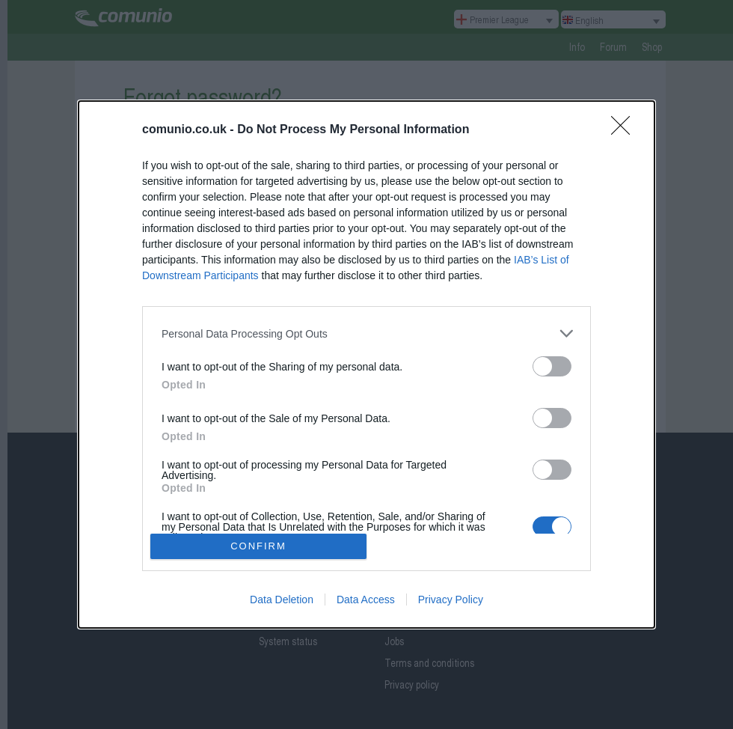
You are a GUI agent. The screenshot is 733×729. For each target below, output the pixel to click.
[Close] (625, 130)
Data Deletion (281, 600)
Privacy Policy (450, 600)
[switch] (552, 366)
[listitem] (366, 333)
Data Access (366, 600)
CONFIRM (258, 545)
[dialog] (366, 364)
